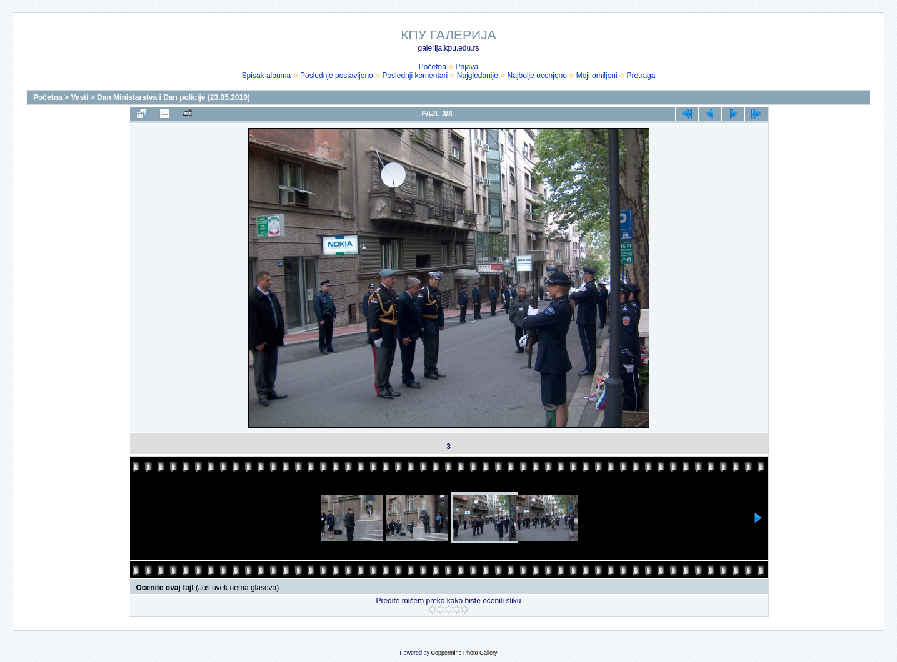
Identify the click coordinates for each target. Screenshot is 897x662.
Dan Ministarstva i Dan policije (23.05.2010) (173, 97)
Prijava (467, 66)
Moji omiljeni (597, 75)
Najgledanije (477, 75)
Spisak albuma (266, 75)
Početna (432, 66)
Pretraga (640, 75)
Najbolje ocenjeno (537, 75)
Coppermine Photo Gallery (464, 653)
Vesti (79, 97)
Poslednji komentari (415, 75)
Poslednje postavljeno (336, 75)
